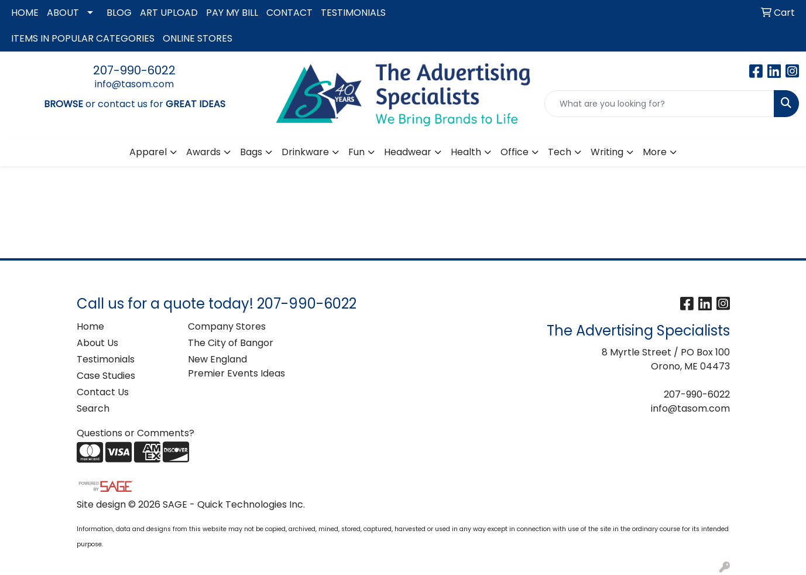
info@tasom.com (134, 84)
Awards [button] (203, 152)
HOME (25, 12)
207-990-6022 (134, 70)
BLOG (119, 12)
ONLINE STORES (197, 38)
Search (93, 408)
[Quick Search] (659, 103)
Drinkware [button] (305, 152)
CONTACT (289, 12)
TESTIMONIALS (353, 12)
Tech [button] (559, 152)
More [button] (655, 152)
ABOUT (63, 12)
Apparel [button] (148, 152)
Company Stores (227, 326)
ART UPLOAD (169, 12)
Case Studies (106, 375)
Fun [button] (356, 152)
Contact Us (103, 392)
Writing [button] (607, 152)
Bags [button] (251, 152)
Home (90, 326)
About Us (97, 343)
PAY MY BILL (232, 12)
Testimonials (106, 359)
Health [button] (466, 152)
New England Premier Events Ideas (236, 366)
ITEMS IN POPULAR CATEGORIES (83, 38)
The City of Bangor (230, 343)
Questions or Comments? (135, 433)
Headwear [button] (407, 152)
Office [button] (514, 152)
